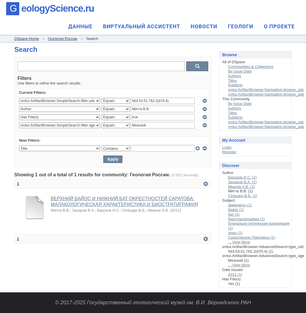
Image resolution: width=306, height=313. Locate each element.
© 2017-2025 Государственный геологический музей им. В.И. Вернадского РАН (153, 302)
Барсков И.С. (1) (242, 177)
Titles (232, 80)
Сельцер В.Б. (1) (242, 196)
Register (229, 152)
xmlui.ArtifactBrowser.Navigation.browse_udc (266, 89)
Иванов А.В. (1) (241, 186)
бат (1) (234, 214)
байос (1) (236, 210)
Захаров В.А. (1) (242, 182)
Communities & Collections (250, 66)
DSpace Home (26, 38)
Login (227, 147)
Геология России (62, 38)
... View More (239, 242)
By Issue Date (240, 71)
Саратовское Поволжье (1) (251, 237)
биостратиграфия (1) (246, 219)
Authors (234, 76)
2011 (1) (235, 274)
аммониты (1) (240, 205)
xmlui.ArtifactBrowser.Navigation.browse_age (266, 94)
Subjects (235, 85)
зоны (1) (235, 233)
